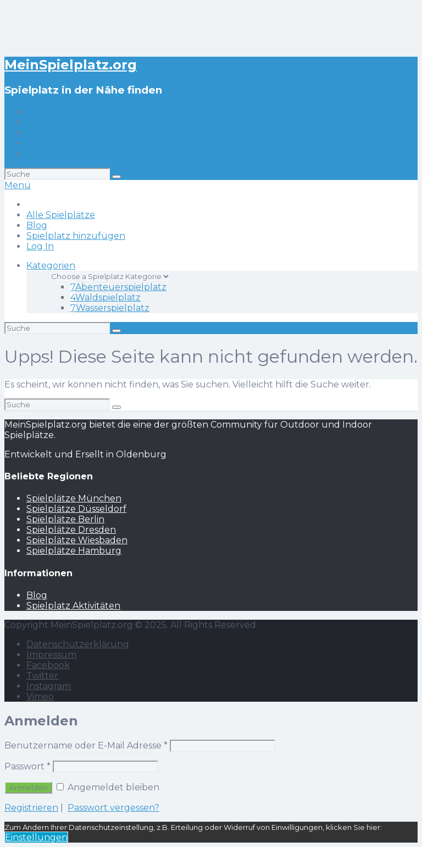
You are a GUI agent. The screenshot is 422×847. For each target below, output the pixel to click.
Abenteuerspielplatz (118, 287)
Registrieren (31, 807)
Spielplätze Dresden (71, 529)
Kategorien (50, 265)
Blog (36, 133)
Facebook (48, 665)
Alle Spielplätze (60, 122)
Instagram (48, 686)
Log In (40, 154)
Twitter (42, 675)
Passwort (27, 766)
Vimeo (40, 696)
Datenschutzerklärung (77, 644)
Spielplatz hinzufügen (75, 143)
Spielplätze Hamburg (73, 550)
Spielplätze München (73, 498)
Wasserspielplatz (109, 308)
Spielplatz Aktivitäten (73, 605)
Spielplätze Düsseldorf (76, 509)
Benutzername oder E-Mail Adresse (86, 745)
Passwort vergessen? (113, 807)
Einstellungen (36, 837)
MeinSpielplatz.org (70, 65)
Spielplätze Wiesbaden (76, 540)
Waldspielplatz (105, 297)
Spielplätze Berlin (65, 519)
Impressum (51, 654)
